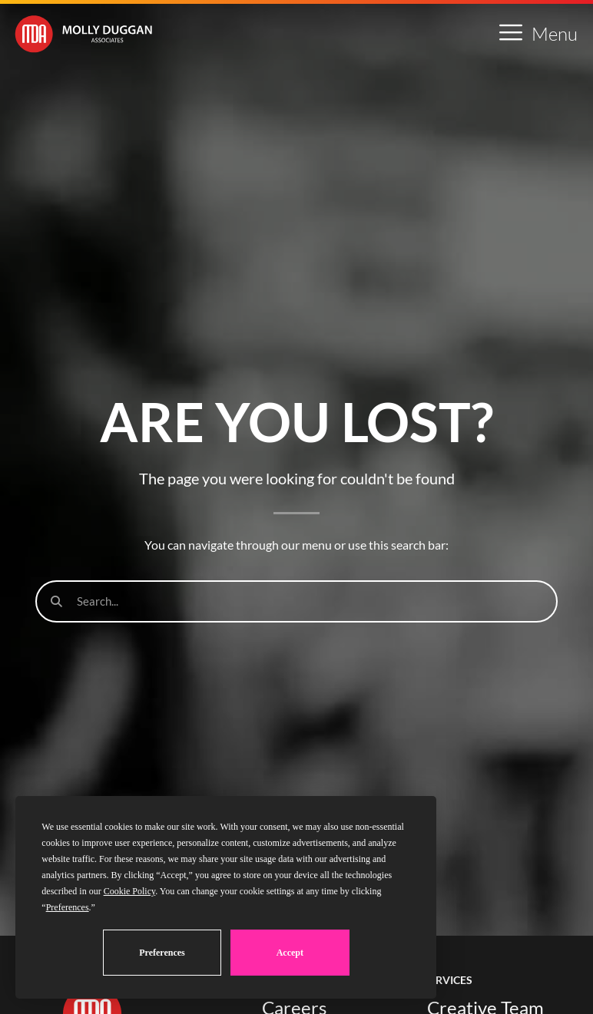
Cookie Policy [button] (130, 891)
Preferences (162, 952)
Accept (290, 952)
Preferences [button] (67, 907)
